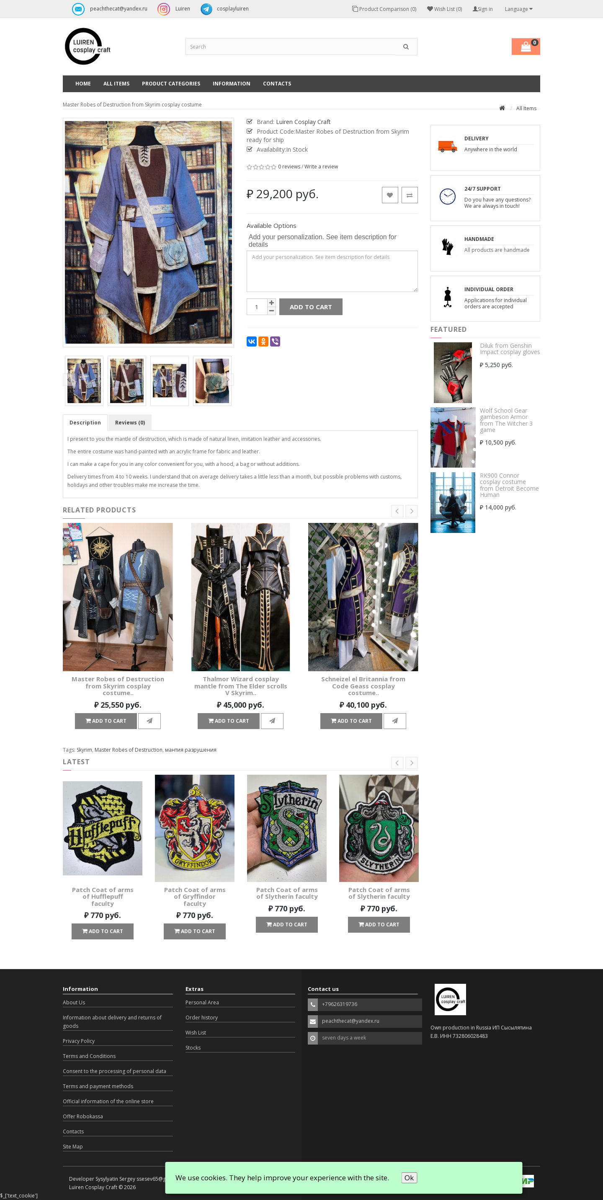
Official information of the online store (108, 1101)
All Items (116, 83)
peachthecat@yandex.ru (107, 9)
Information (231, 83)
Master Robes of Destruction (128, 749)
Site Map (73, 1146)
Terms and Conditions (89, 1056)
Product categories (171, 83)
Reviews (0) (130, 422)
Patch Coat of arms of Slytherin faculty (287, 893)
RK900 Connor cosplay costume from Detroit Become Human (509, 485)
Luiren (171, 9)
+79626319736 (339, 1004)
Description (85, 422)
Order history (202, 1017)
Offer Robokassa (83, 1116)
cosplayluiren (222, 9)
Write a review (321, 166)
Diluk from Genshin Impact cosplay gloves (510, 348)
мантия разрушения (190, 749)
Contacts (277, 83)
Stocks (193, 1047)
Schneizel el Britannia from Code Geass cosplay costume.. (363, 686)
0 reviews (289, 166)
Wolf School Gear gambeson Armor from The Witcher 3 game (506, 420)
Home (83, 83)
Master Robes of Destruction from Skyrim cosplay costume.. (118, 686)
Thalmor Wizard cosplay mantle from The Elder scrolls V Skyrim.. (240, 686)
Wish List (196, 1032)
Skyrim (84, 749)
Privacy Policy (79, 1041)
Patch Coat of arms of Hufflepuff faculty (103, 896)
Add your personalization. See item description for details (323, 240)
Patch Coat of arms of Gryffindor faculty (195, 896)
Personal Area (202, 1002)
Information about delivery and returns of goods (112, 1021)
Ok (409, 1177)
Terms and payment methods (98, 1086)
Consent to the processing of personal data (114, 1071)
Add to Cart (311, 307)
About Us (74, 1002)
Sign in (483, 9)
